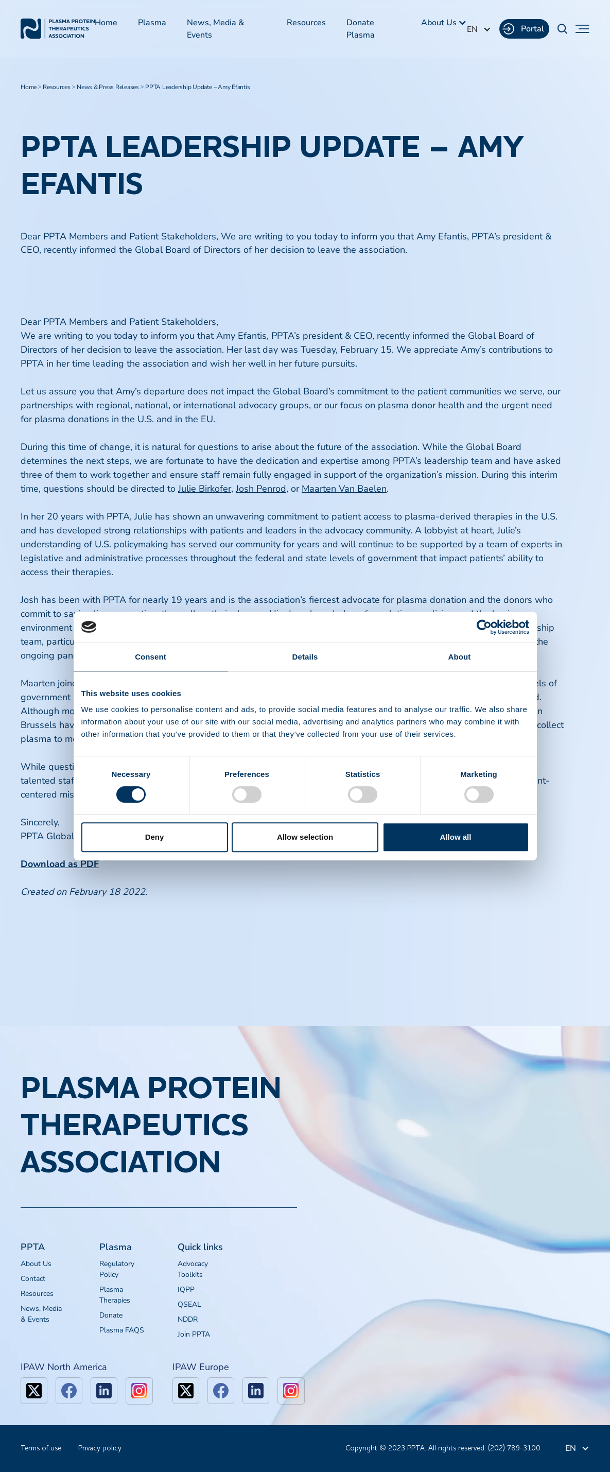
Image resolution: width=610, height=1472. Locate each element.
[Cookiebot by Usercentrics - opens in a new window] (484, 627)
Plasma (152, 22)
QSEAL (189, 1304)
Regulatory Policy (116, 1269)
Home (106, 22)
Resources (306, 22)
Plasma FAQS (121, 1330)
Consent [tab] (150, 656)
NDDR (188, 1319)
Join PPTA (194, 1334)
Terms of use (41, 1448)
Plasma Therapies (114, 1295)
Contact (33, 1279)
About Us (36, 1264)
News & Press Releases (108, 87)
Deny (154, 837)
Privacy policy (99, 1448)
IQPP (186, 1289)
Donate (111, 1315)
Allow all (456, 837)
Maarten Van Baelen (344, 488)
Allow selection (305, 837)
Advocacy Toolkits (193, 1269)
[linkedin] (104, 1390)
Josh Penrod (261, 488)
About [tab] (459, 656)
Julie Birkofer (204, 488)
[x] (34, 1390)
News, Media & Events (215, 29)
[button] (444, 22)
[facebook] (69, 1390)
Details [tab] (305, 656)
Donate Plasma (360, 29)
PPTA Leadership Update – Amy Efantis (197, 87)
